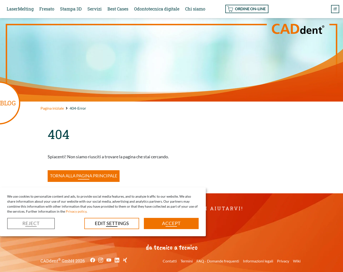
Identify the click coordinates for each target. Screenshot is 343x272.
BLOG (8, 103)
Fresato (46, 9)
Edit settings (112, 223)
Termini (187, 261)
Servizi (94, 9)
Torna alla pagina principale (83, 175)
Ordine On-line (250, 8)
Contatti (170, 261)
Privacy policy (76, 211)
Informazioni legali (258, 261)
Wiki (297, 261)
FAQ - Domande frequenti (218, 261)
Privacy (283, 261)
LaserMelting (20, 9)
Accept (171, 223)
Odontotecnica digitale (156, 9)
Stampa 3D (71, 9)
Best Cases (117, 9)
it (335, 9)
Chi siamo (195, 9)
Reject (31, 223)
